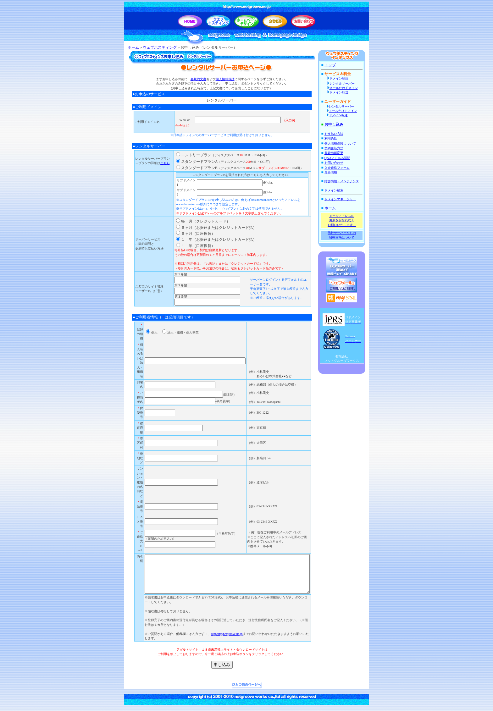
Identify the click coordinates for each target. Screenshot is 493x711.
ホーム (133, 47)
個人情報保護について (343, 143)
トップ (333, 65)
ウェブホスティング (160, 47)
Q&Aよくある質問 (340, 158)
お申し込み (337, 124)
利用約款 (334, 138)
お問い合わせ (337, 162)
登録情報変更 (337, 153)
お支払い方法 (337, 133)
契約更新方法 (337, 148)
